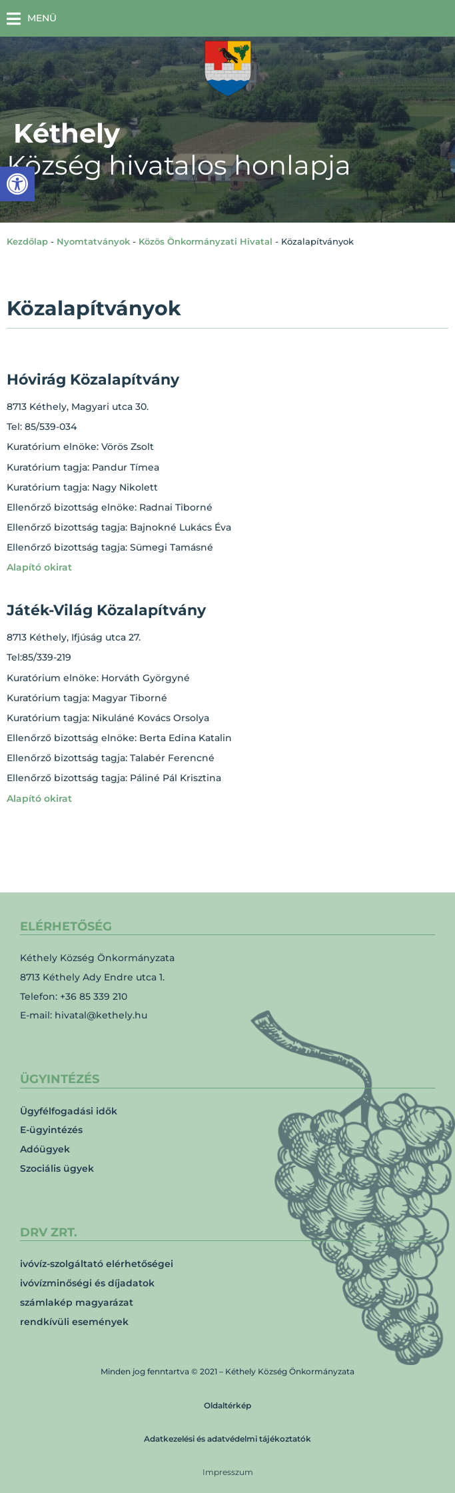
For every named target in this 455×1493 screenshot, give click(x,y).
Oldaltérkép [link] (227, 1405)
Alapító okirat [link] (39, 567)
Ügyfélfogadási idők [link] (68, 1111)
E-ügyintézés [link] (51, 1130)
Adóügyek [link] (45, 1149)
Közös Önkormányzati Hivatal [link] (205, 241)
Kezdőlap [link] (27, 241)
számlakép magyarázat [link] (76, 1302)
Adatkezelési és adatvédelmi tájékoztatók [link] (227, 1439)
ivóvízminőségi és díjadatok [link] (87, 1283)
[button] (32, 18)
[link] (17, 184)
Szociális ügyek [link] (57, 1168)
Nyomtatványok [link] (93, 241)
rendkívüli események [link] (74, 1322)
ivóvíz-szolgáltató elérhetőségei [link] (96, 1264)
